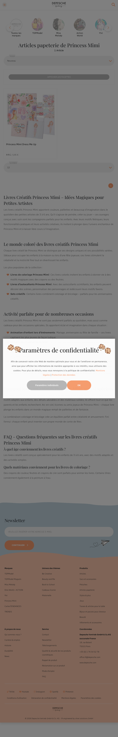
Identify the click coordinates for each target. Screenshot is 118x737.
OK (79, 385)
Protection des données (63, 375)
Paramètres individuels (46, 385)
